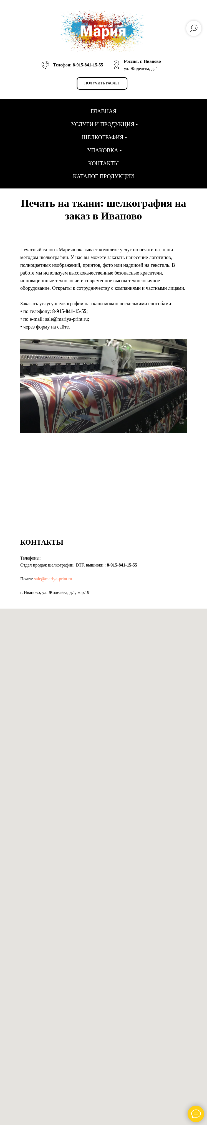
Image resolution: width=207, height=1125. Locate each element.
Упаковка (102, 150)
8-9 (55, 311)
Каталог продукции (103, 176)
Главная (103, 111)
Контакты (103, 163)
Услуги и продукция (102, 124)
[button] (102, 83)
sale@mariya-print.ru (53, 578)
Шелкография (102, 137)
